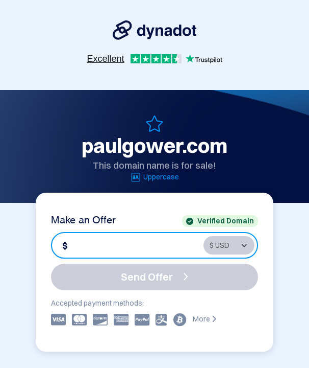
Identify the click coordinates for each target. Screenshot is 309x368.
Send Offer (154, 276)
